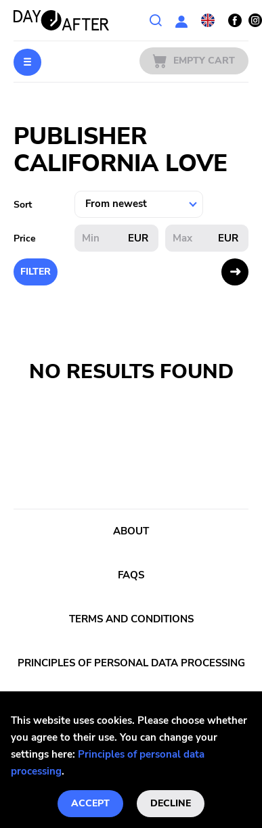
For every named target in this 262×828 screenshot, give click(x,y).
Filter (35, 271)
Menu (27, 62)
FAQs (131, 575)
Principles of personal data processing (131, 663)
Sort (23, 204)
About (131, 531)
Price (25, 238)
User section (181, 20)
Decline (170, 803)
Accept (90, 803)
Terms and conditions (131, 619)
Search (156, 20)
